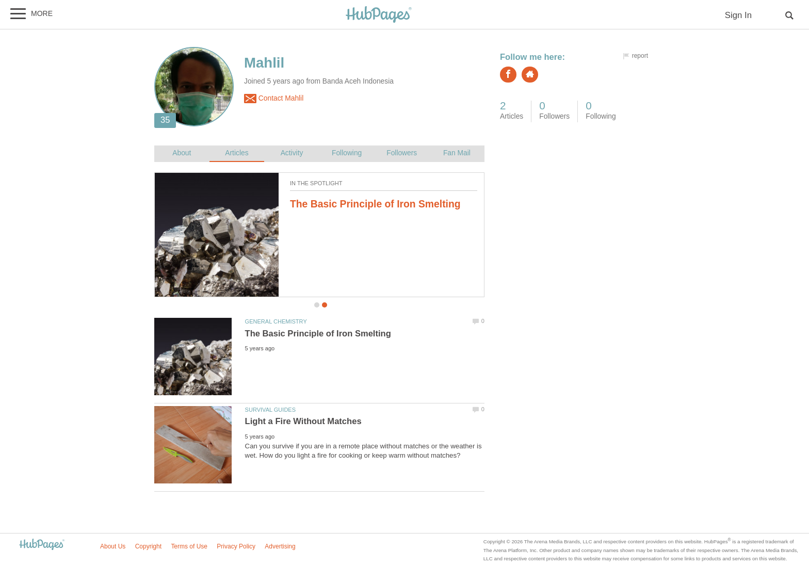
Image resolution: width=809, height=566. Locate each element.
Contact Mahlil (273, 98)
